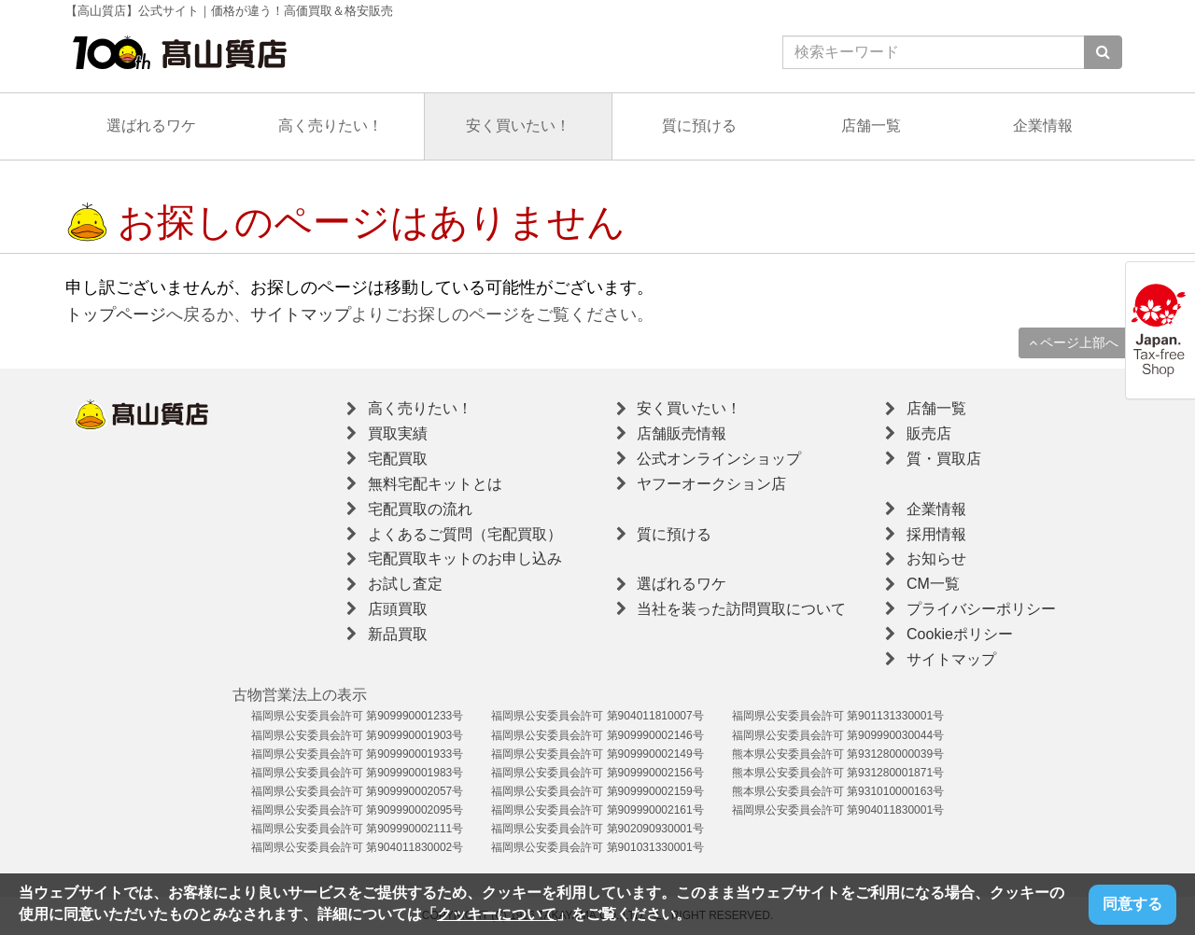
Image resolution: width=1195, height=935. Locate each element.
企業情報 (1043, 125)
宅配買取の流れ (420, 509)
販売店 (929, 433)
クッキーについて (496, 914)
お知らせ (936, 558)
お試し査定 (405, 584)
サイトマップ (300, 314)
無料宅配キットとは (435, 484)
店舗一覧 (871, 125)
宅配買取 (398, 459)
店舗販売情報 (681, 433)
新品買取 (398, 634)
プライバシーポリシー (981, 609)
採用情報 (936, 534)
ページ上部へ (1074, 342)
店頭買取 (398, 609)
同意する (1132, 904)
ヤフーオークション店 (711, 484)
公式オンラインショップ (719, 459)
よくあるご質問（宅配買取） (465, 534)
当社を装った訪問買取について (741, 609)
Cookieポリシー (960, 634)
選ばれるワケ (151, 125)
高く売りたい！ (330, 125)
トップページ (115, 314)
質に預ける (699, 125)
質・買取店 (944, 459)
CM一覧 (933, 584)
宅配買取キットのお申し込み (465, 558)
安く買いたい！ (518, 125)
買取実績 (398, 433)
